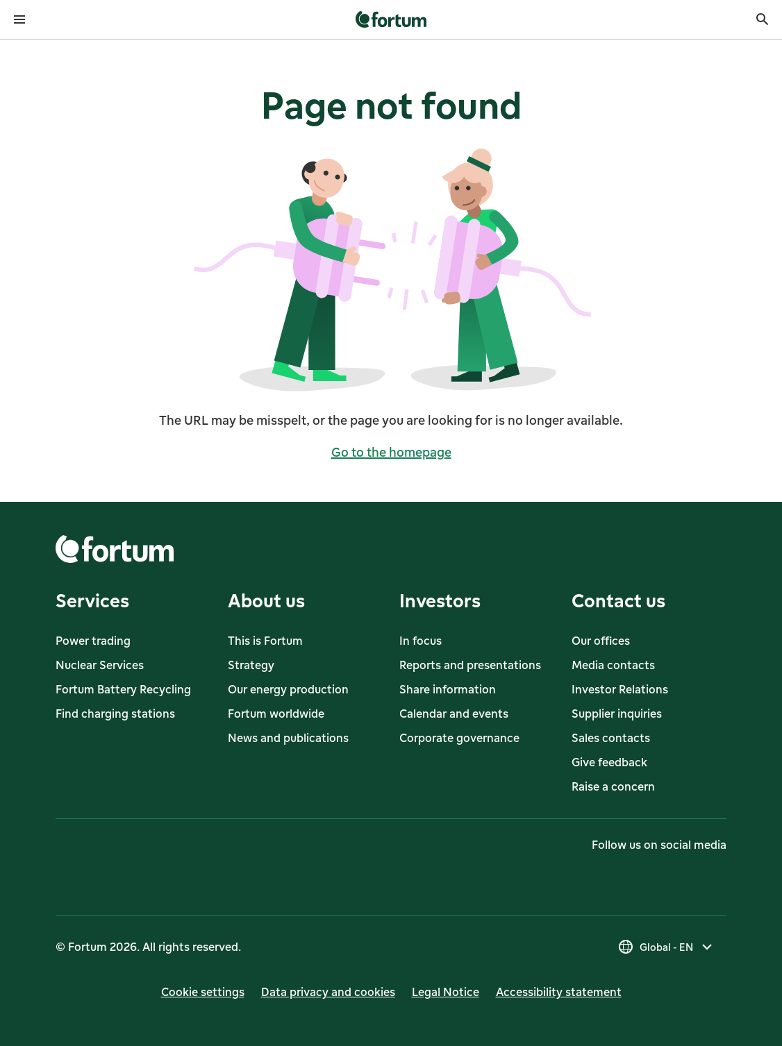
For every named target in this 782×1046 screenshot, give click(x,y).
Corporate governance (459, 737)
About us (266, 600)
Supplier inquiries (617, 713)
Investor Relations (620, 689)
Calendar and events (453, 713)
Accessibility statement (559, 991)
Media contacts (613, 665)
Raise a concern (613, 786)
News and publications (288, 737)
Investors (440, 600)
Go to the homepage (391, 452)
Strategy (251, 665)
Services (92, 600)
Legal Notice (445, 991)
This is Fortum (265, 640)
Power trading (93, 640)
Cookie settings (202, 991)
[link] (391, 19)
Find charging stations (115, 713)
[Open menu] (19, 19)
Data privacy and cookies (328, 991)
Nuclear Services (100, 665)
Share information (447, 689)
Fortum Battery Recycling (123, 689)
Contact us (618, 600)
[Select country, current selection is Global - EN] (666, 947)
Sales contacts (611, 737)
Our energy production (288, 689)
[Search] (762, 19)
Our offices (601, 640)
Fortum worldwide (276, 713)
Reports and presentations (470, 665)
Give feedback (609, 762)
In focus (420, 640)
